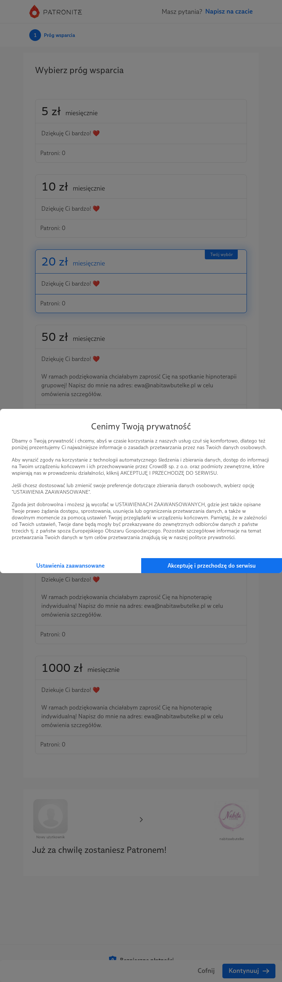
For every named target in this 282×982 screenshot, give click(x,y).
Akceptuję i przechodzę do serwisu (212, 565)
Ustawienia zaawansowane (70, 565)
